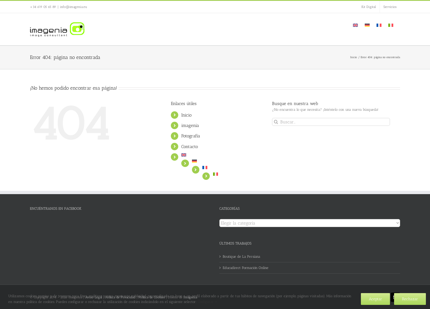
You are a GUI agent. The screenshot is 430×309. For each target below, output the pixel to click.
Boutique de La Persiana (241, 256)
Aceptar (375, 299)
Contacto (189, 146)
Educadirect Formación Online (245, 268)
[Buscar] (276, 122)
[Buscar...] (331, 122)
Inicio (186, 115)
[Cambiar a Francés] (379, 24)
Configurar (207, 302)
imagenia (190, 125)
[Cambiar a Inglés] (355, 24)
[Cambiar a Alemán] (367, 24)
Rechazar (410, 299)
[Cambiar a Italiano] (390, 24)
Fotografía (190, 135)
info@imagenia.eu (73, 7)
